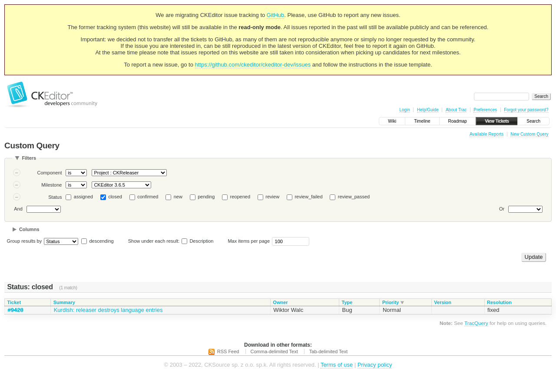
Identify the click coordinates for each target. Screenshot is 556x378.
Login (404, 109)
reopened (240, 196)
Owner (280, 302)
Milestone (51, 184)
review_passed (354, 196)
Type (347, 302)
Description (197, 241)
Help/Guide (428, 109)
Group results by (24, 241)
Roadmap (457, 121)
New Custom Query (529, 134)
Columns (29, 229)
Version (442, 302)
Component (49, 172)
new (178, 196)
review (272, 196)
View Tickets (497, 121)
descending (101, 241)
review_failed (308, 196)
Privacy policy (374, 364)
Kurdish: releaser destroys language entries (108, 310)
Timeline (422, 121)
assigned (83, 196)
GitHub (275, 15)
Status (55, 197)
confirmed (147, 196)
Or (501, 208)
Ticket (14, 302)
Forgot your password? (526, 109)
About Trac (456, 109)
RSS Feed (228, 351)
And (18, 208)
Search (533, 121)
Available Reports (486, 134)
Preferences (485, 109)
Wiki (392, 121)
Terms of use (337, 364)
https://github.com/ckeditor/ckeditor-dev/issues (253, 64)
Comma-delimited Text (274, 351)
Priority (390, 302)
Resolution (499, 302)
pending (206, 196)
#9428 (15, 310)
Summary (64, 302)
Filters (29, 158)
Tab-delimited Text (328, 351)
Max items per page (249, 241)
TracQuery (476, 323)
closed (115, 196)
